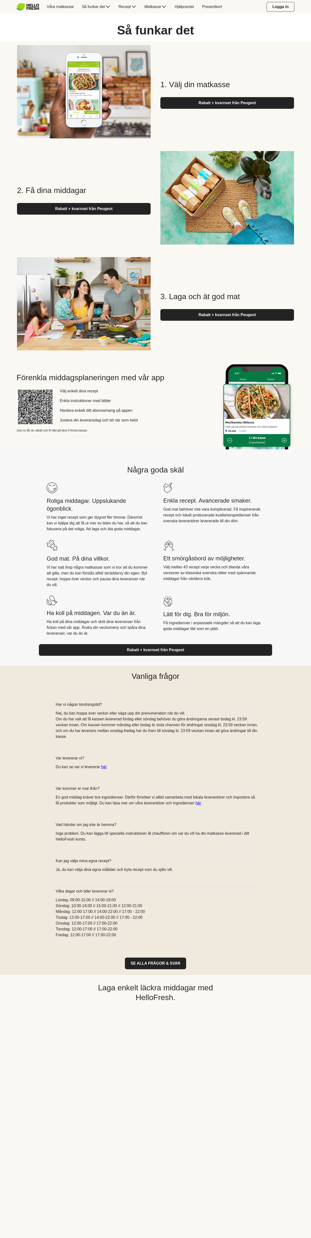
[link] (155, 963)
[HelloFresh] (28, 6)
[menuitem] (30, 7)
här (104, 767)
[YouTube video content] (155, 1066)
